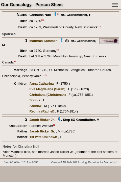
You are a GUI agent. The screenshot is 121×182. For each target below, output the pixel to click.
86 (58, 14)
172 (42, 20)
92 (57, 50)
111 (43, 75)
